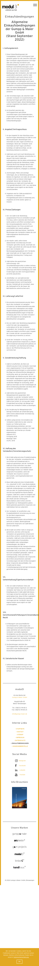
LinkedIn (22, 770)
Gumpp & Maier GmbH (19, 697)
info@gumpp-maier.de (19, 714)
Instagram (22, 760)
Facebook (22, 765)
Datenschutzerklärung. (21, 957)
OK (19, 961)
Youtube (22, 774)
